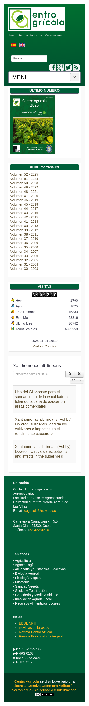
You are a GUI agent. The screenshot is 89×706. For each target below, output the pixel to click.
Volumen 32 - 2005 (24, 260)
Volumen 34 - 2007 (24, 251)
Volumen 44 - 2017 (24, 209)
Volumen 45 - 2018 (24, 204)
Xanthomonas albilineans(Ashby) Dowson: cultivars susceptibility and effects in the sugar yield (42, 451)
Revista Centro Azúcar (35, 632)
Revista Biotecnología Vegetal (41, 636)
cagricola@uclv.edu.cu (40, 511)
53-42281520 (39, 530)
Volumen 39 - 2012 (24, 230)
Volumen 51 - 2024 (24, 179)
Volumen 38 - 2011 (24, 234)
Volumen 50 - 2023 (24, 183)
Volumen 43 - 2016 (24, 213)
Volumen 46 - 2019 (24, 200)
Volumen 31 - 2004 (24, 264)
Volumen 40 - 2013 (24, 226)
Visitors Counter (44, 346)
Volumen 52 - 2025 (24, 174)
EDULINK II (27, 623)
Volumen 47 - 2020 (24, 196)
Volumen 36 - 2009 (24, 243)
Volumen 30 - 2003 (24, 269)
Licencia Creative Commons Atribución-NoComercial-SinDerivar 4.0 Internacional (44, 688)
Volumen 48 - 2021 (24, 191)
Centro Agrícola (27, 681)
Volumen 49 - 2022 (24, 187)
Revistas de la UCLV (34, 628)
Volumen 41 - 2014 (24, 221)
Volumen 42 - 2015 (24, 217)
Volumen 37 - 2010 (24, 239)
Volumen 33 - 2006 (24, 256)
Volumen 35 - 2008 (24, 247)
